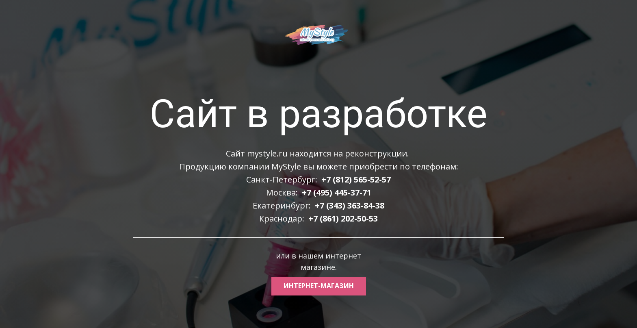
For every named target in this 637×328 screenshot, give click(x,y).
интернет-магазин (319, 285)
